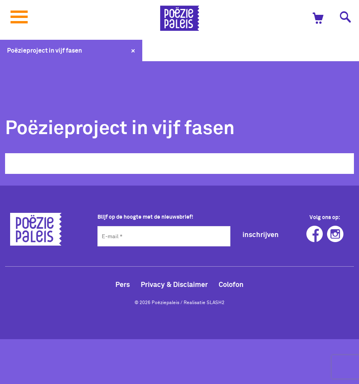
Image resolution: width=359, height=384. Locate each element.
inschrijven (260, 234)
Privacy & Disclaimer (174, 284)
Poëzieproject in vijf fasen (44, 50)
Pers (122, 284)
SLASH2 (216, 302)
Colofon (231, 284)
